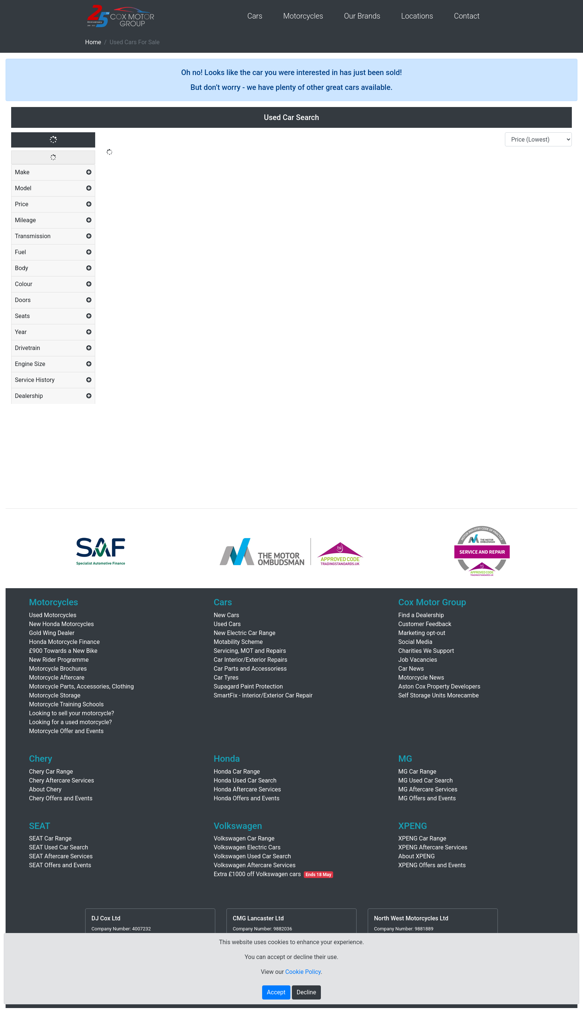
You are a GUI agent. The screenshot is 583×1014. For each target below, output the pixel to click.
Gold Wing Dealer (51, 632)
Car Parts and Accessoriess (250, 668)
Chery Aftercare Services (61, 780)
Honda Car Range (237, 771)
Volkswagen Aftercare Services (255, 865)
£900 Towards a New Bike (63, 650)
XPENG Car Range (422, 838)
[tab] (53, 173)
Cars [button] (254, 16)
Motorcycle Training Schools (66, 704)
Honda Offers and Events (247, 798)
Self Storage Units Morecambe (438, 695)
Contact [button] (467, 16)
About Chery (45, 789)
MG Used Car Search (425, 780)
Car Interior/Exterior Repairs (250, 659)
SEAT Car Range (50, 838)
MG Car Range (417, 771)
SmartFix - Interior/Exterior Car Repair (263, 695)
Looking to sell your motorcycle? (71, 713)
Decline (306, 992)
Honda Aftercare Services (247, 789)
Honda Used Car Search (245, 780)
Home (93, 42)
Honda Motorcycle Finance (64, 641)
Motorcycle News (421, 677)
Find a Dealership (421, 615)
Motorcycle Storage (54, 695)
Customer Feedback (424, 624)
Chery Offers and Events (61, 798)
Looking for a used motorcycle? (70, 722)
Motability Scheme (238, 641)
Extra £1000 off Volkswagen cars (273, 874)
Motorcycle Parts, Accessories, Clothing (81, 686)
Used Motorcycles (53, 615)
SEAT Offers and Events (60, 865)
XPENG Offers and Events (432, 865)
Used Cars (227, 624)
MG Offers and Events (427, 798)
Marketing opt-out (421, 632)
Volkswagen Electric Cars (247, 847)
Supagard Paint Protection (248, 686)
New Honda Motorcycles (61, 624)
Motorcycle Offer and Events (66, 731)
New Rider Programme (58, 659)
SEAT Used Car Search (58, 847)
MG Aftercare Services (427, 789)
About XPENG (416, 856)
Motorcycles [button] (303, 16)
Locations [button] (417, 16)
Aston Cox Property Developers (439, 686)
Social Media (415, 641)
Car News (411, 668)
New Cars (226, 615)
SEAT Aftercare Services (61, 856)
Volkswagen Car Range (244, 838)
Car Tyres (226, 677)
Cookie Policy (303, 971)
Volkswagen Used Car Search (252, 856)
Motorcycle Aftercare (56, 677)
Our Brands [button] (362, 16)
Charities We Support (426, 650)
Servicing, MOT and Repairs (250, 650)
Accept (276, 992)
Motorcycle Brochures (58, 668)
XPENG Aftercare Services (432, 847)
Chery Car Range (51, 771)
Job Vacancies (417, 659)
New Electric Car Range (245, 632)
